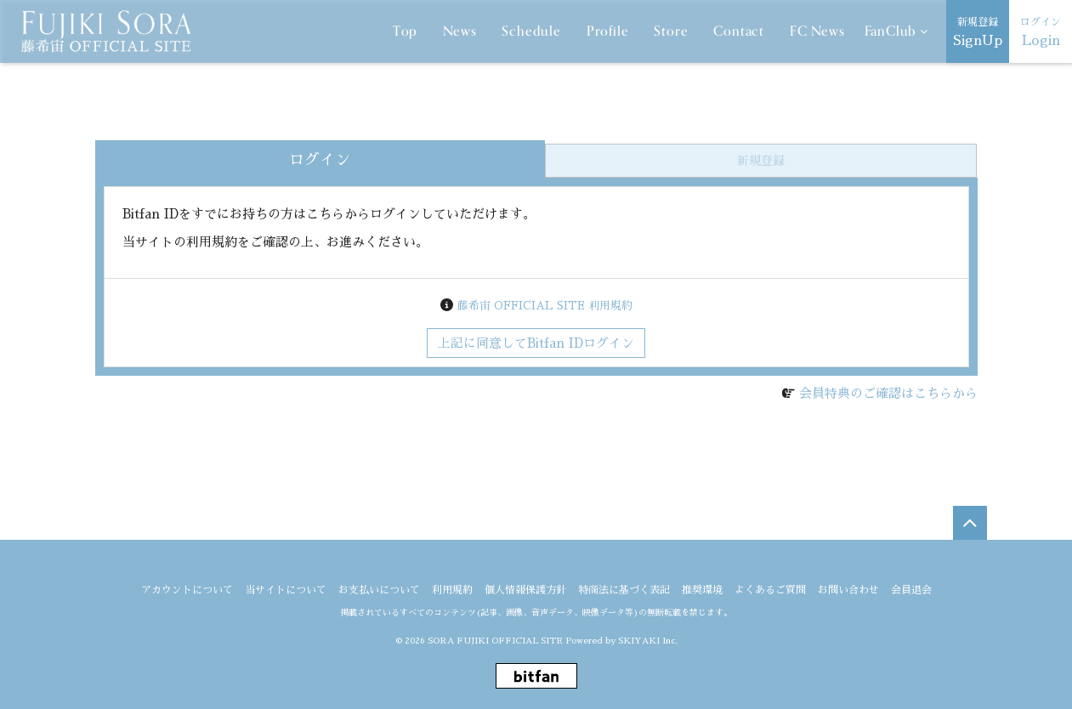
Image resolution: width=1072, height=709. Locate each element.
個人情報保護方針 (525, 590)
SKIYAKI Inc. (648, 641)
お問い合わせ (848, 590)
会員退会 (911, 590)
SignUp (977, 30)
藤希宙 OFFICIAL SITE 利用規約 (544, 305)
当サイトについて (285, 590)
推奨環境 (702, 590)
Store (671, 31)
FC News (817, 31)
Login (1040, 30)
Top (405, 31)
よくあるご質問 (770, 590)
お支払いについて (379, 590)
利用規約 (452, 590)
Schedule (531, 31)
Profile (608, 31)
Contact (738, 31)
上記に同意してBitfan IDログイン (536, 343)
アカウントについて (187, 590)
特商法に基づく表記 (624, 590)
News (459, 31)
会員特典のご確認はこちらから (888, 393)
